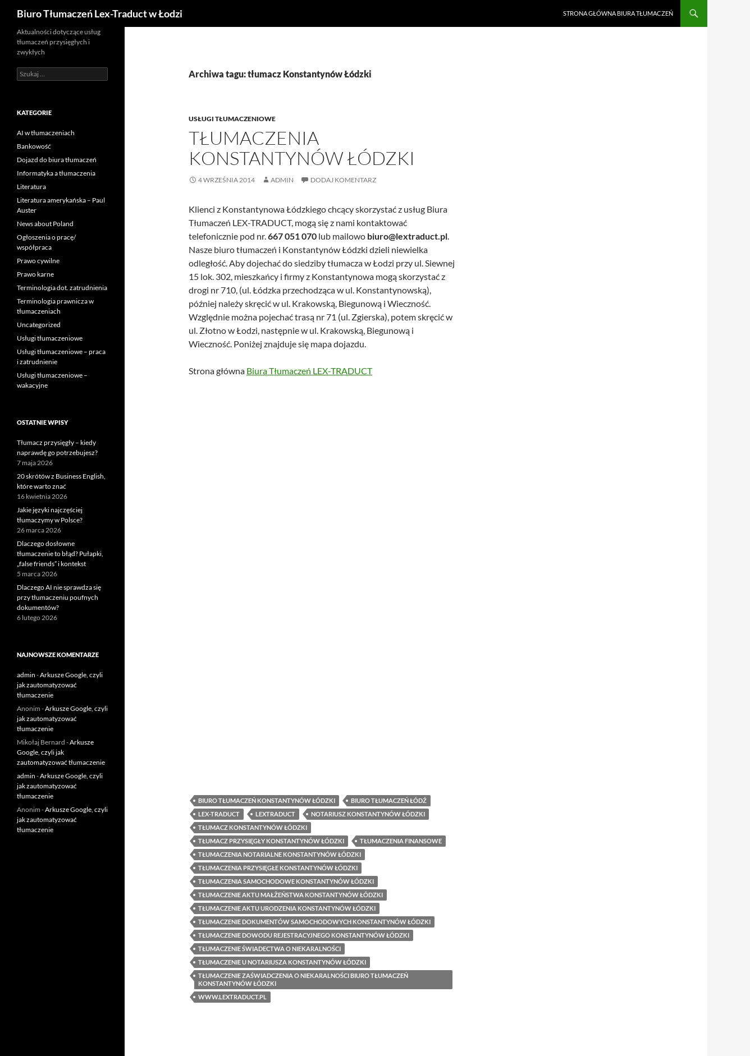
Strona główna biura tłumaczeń (618, 13)
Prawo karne (35, 274)
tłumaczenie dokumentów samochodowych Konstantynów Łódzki (314, 920)
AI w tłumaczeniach (46, 132)
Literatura (31, 186)
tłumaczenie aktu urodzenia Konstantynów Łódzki (287, 906)
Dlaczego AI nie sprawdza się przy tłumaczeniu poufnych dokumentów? (59, 597)
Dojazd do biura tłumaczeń (57, 159)
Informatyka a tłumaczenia (56, 173)
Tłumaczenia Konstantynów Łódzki (302, 147)
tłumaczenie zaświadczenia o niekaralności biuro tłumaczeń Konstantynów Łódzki (303, 977)
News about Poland (45, 223)
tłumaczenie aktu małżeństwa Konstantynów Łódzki (290, 893)
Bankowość (34, 146)
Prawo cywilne (38, 260)
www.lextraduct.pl (232, 995)
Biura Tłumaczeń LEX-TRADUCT (309, 370)
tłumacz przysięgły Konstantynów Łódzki (271, 839)
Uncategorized (39, 324)
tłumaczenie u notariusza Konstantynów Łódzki (282, 960)
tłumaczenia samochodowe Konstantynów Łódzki (286, 879)
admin (282, 180)
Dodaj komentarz (343, 180)
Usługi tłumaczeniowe (232, 118)
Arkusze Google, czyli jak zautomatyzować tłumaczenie (60, 685)
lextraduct (275, 812)
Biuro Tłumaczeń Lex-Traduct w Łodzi (99, 13)
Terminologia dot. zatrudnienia (62, 287)
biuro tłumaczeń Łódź (389, 798)
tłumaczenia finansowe (401, 839)
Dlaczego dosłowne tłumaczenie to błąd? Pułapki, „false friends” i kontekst (60, 553)
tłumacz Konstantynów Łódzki (252, 825)
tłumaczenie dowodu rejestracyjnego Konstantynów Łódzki (303, 933)
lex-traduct (219, 812)
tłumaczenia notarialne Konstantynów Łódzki (279, 852)
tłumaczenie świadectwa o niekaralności (269, 947)
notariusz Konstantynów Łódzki (368, 812)
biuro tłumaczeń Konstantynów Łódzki (266, 798)
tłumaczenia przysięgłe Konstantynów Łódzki (278, 866)
